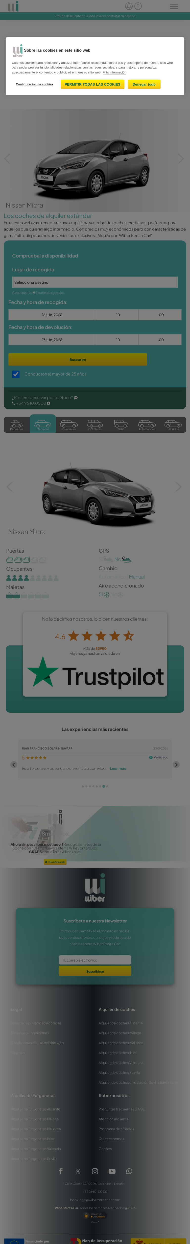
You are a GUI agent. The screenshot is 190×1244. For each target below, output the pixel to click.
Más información (114, 72)
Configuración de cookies (34, 84)
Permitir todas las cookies (92, 84)
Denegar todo (144, 84)
